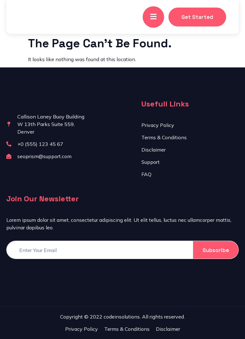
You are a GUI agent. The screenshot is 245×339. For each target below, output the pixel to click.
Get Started (197, 17)
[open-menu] (153, 17)
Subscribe (215, 250)
